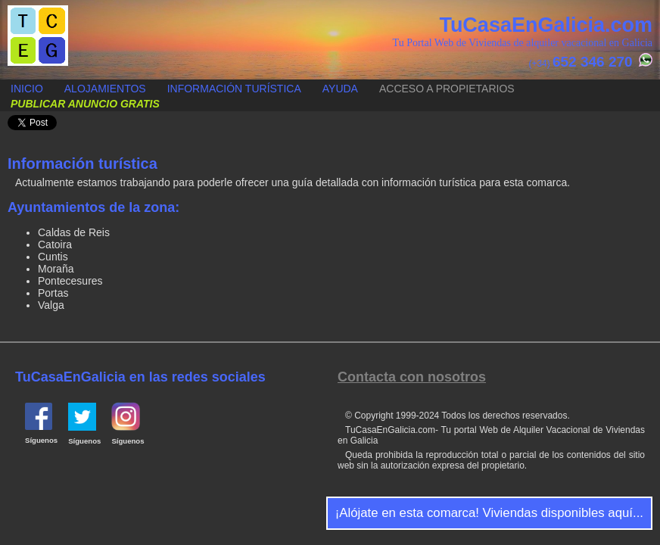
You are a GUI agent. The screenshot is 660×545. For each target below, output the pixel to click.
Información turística (234, 89)
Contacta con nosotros (412, 377)
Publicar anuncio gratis (0, 80)
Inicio (27, 89)
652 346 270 (593, 62)
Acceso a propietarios (447, 89)
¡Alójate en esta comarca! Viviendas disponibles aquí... (489, 513)
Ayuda (340, 89)
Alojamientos (105, 89)
